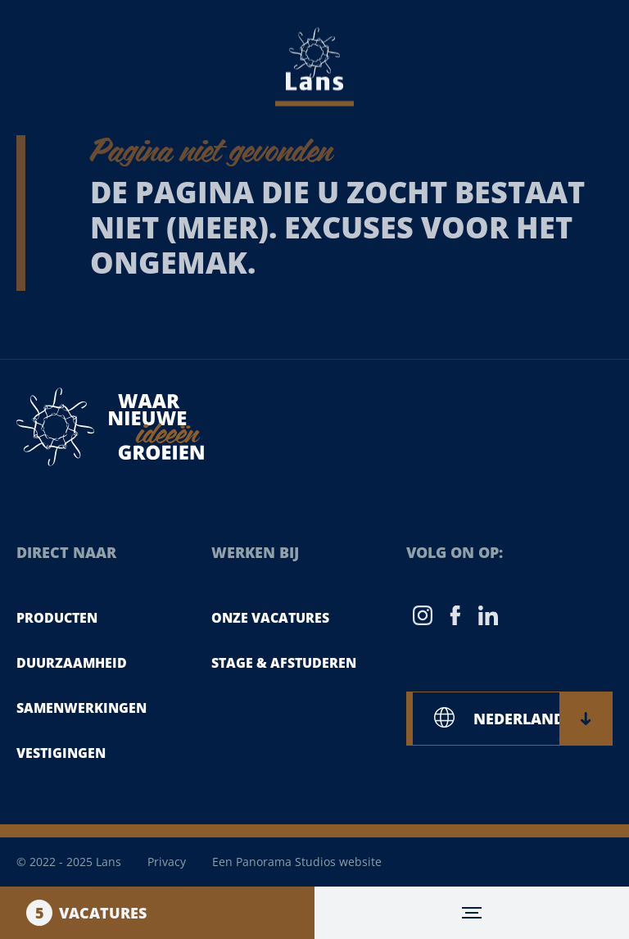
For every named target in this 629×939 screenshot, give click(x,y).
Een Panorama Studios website (297, 861)
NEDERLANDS (532, 718)
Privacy (166, 861)
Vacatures (86, 913)
